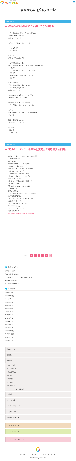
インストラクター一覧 (13, 406)
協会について (11, 349)
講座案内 (10, 355)
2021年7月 (8, 311)
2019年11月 (8, 334)
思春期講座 (11, 385)
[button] (74, 2)
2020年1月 (8, 327)
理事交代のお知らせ (11, 271)
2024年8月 (8, 299)
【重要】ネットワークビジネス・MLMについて (18, 277)
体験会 (10, 375)
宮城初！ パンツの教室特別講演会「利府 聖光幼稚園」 (37, 149)
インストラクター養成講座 (16, 389)
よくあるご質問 (11, 412)
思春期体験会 (12, 372)
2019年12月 (8, 330)
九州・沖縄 (11, 365)
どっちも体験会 (12, 368)
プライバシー (34, 454)
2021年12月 (8, 308)
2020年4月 (8, 321)
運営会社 (23, 454)
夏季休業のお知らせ (11, 280)
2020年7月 (8, 318)
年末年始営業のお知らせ (12, 274)
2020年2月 (8, 324)
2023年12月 (8, 302)
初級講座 (10, 379)
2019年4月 (8, 337)
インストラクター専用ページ (15, 439)
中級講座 (10, 382)
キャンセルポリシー (49, 454)
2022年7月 (8, 305)
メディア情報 (11, 400)
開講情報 (10, 361)
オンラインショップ (13, 425)
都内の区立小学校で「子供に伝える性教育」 (32, 26)
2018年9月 (8, 340)
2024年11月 (8, 292)
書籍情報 (10, 394)
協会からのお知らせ (13, 417)
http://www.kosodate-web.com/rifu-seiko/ (21, 213)
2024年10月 (8, 296)
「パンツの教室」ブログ (14, 431)
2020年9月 (8, 315)
